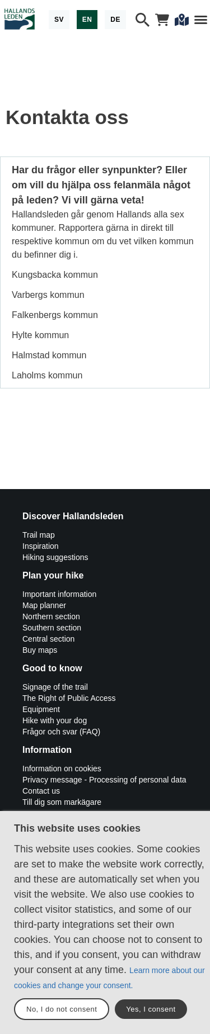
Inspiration (40, 546)
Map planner (44, 605)
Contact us (41, 790)
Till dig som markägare (61, 802)
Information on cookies (61, 768)
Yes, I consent (150, 1009)
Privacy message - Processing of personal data (104, 779)
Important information (59, 594)
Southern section (51, 627)
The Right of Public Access (69, 698)
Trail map (38, 534)
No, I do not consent (61, 1009)
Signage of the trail (55, 686)
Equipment (41, 709)
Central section (48, 638)
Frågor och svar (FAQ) (61, 731)
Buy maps (39, 650)
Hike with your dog (54, 720)
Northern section (51, 616)
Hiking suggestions (55, 557)
